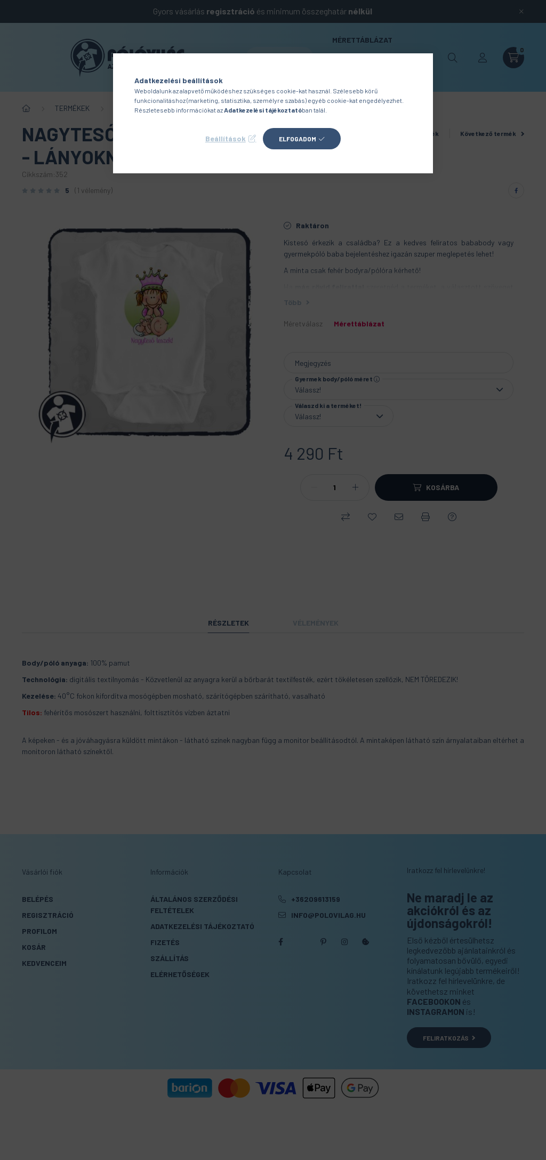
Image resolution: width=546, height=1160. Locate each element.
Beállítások (225, 138)
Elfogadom (297, 138)
